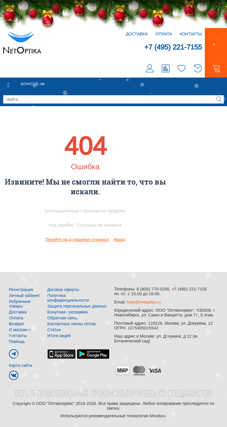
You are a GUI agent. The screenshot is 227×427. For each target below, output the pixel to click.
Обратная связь (62, 318)
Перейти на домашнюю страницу (77, 239)
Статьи (54, 329)
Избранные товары (19, 303)
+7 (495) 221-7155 (173, 47)
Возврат (17, 323)
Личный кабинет (24, 295)
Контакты (191, 34)
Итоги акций (59, 335)
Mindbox (158, 415)
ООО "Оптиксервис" (55, 403)
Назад (119, 239)
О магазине (20, 329)
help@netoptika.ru (144, 302)
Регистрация (21, 289)
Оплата (163, 34)
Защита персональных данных (76, 306)
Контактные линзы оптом (71, 323)
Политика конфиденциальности (68, 298)
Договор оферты (63, 289)
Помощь (17, 341)
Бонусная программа (67, 312)
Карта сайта (20, 365)
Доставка (137, 34)
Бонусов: (33, 84)
